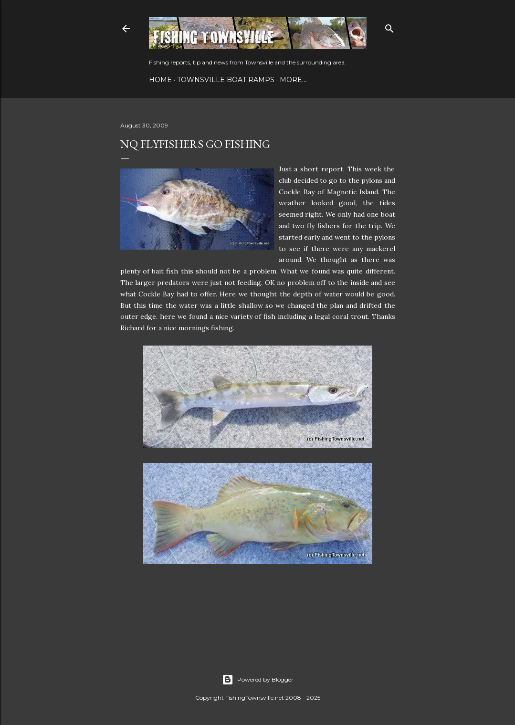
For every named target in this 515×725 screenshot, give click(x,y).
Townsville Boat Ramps (225, 79)
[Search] (389, 26)
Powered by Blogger (258, 679)
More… (293, 79)
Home (160, 79)
